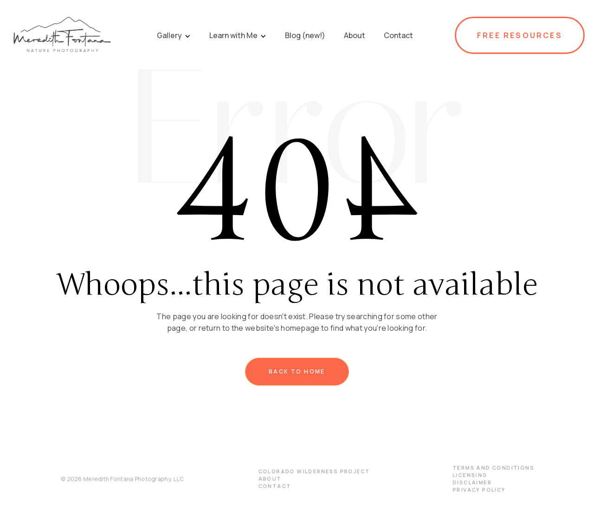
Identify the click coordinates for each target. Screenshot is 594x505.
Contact (276, 485)
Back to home (297, 371)
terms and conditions (486, 468)
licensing (464, 475)
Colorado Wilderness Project (314, 471)
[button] (173, 35)
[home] (62, 35)
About (271, 478)
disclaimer (466, 482)
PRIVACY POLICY (472, 489)
